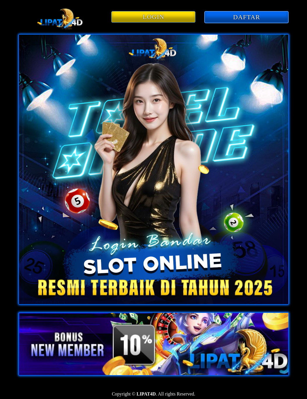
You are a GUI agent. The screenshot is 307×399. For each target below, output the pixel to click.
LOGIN (153, 16)
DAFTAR (246, 17)
